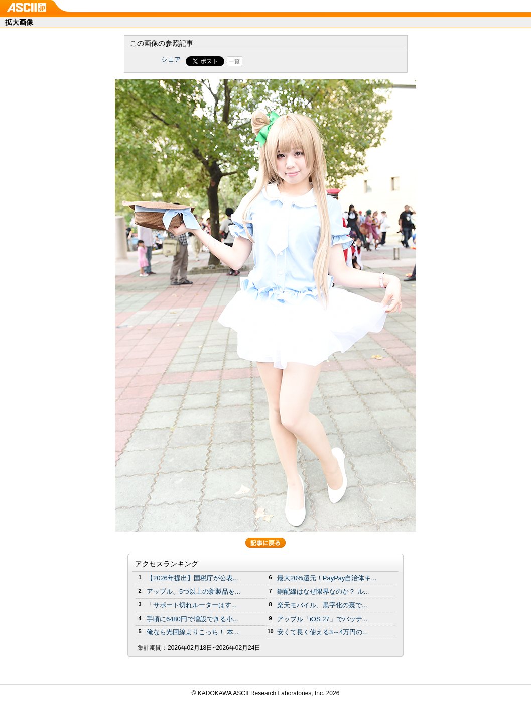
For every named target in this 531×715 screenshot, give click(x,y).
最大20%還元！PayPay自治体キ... (326, 578)
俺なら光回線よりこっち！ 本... (192, 632)
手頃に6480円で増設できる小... (192, 619)
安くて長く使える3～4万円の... (322, 632)
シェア (171, 59)
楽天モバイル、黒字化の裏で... (322, 605)
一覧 (234, 61)
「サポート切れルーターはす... (192, 605)
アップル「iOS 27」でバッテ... (322, 619)
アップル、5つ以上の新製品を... (193, 591)
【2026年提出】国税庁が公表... (192, 578)
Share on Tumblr (303, 61)
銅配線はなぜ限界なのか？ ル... (323, 591)
